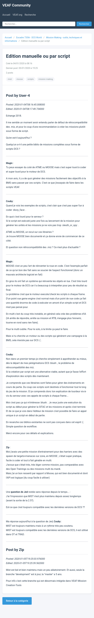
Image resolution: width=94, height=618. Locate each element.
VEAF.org (17, 14)
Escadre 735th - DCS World (29, 37)
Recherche (30, 14)
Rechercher (84, 24)
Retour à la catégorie (17, 600)
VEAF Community (16, 5)
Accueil (6, 14)
